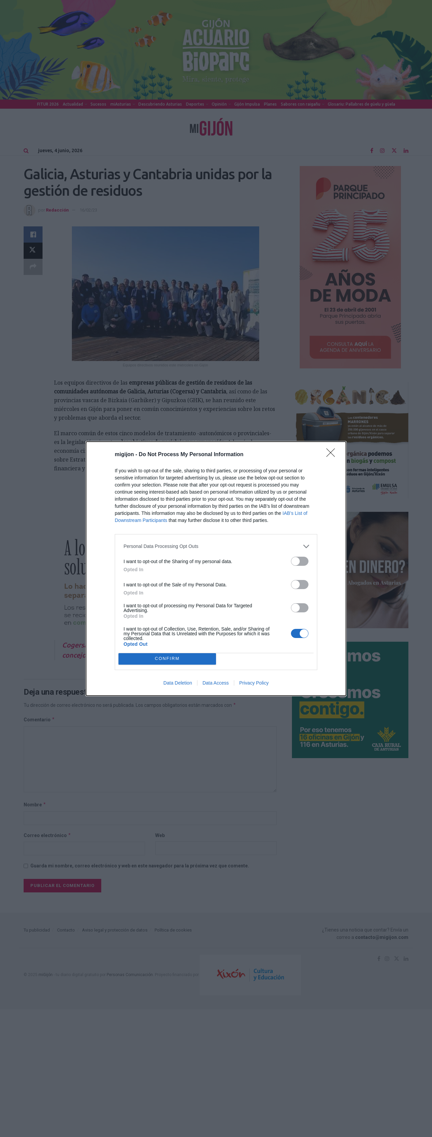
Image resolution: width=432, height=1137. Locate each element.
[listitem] (216, 546)
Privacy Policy (254, 683)
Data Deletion (177, 683)
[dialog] (216, 569)
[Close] (332, 454)
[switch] (299, 561)
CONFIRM (167, 658)
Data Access (215, 683)
